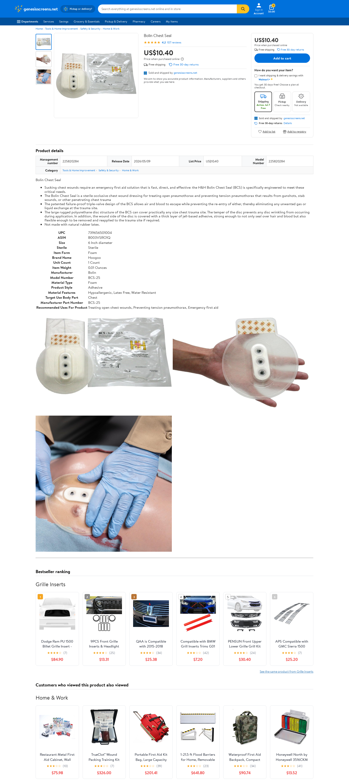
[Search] (243, 8)
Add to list (266, 131)
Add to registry (294, 131)
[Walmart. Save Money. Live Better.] (36, 9)
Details (288, 123)
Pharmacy (139, 21)
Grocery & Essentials (86, 21)
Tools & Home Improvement (61, 29)
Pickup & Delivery (116, 21)
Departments (27, 21)
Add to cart (282, 58)
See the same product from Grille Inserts (286, 671)
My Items (172, 21)
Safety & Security (90, 29)
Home (39, 29)
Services (48, 21)
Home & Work (111, 29)
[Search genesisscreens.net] (167, 8)
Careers (155, 21)
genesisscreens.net (185, 73)
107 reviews (174, 42)
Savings (63, 21)
